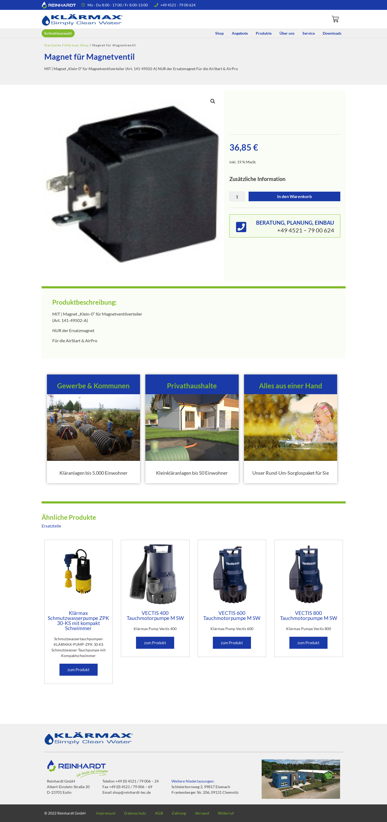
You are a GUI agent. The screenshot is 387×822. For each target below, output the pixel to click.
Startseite (52, 45)
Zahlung (185, 813)
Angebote (240, 33)
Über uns (287, 33)
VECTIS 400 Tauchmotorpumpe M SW (155, 615)
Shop (219, 33)
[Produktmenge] (237, 196)
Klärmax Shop (77, 45)
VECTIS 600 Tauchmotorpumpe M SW (231, 615)
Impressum (107, 813)
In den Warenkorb (294, 196)
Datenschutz (138, 813)
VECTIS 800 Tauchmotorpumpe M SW (308, 615)
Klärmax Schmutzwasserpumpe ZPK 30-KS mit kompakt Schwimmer (78, 620)
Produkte (264, 33)
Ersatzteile (51, 525)
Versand (210, 813)
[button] (213, 101)
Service (308, 33)
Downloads (332, 33)
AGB (163, 813)
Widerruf (236, 813)
